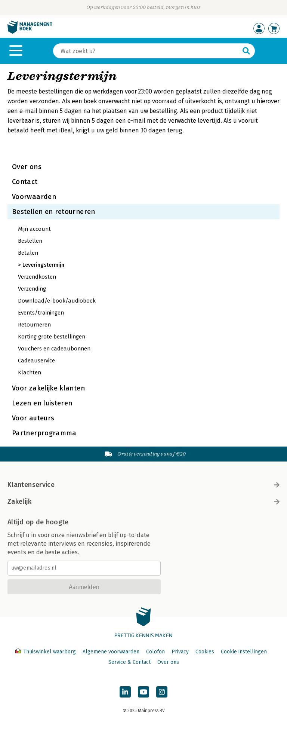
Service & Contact (129, 662)
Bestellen (30, 240)
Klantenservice (143, 485)
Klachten (29, 372)
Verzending (32, 288)
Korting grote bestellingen (51, 336)
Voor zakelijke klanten (48, 388)
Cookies (204, 652)
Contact (25, 182)
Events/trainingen (41, 312)
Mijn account (34, 229)
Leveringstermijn (43, 264)
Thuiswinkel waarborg (46, 652)
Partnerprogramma (44, 433)
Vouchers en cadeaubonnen (54, 348)
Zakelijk (143, 501)
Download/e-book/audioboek (57, 300)
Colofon (155, 652)
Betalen (28, 252)
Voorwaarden (34, 197)
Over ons (26, 167)
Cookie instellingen (244, 652)
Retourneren (34, 324)
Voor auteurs (33, 418)
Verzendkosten (37, 276)
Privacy (180, 652)
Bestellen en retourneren (53, 212)
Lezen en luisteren (42, 403)
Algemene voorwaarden (111, 652)
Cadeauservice (36, 360)
